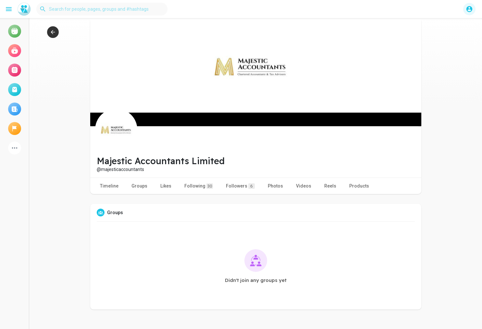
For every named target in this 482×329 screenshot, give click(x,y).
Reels (330, 186)
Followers (240, 186)
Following (198, 186)
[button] (101, 9)
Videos (303, 186)
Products (359, 186)
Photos (275, 186)
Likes (165, 186)
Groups (139, 186)
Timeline (109, 186)
